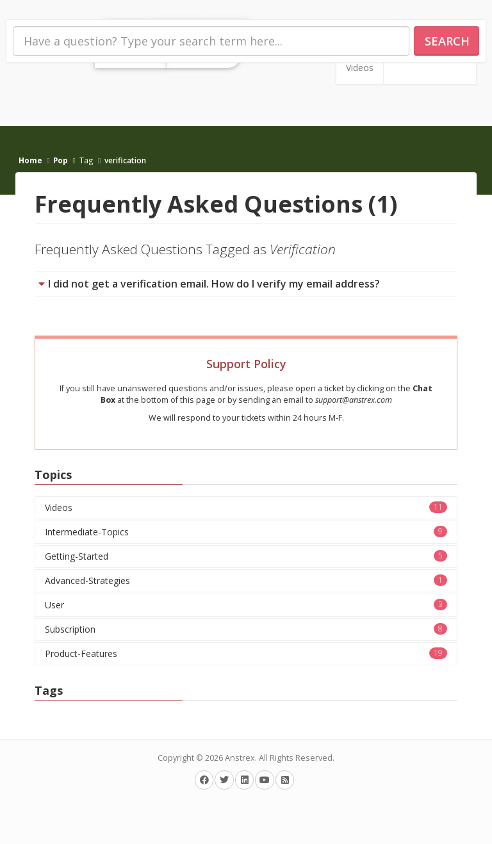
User (246, 605)
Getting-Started (246, 556)
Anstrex (240, 757)
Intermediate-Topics (246, 532)
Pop (60, 160)
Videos (359, 67)
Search (447, 41)
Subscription (246, 629)
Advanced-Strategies (246, 580)
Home (30, 160)
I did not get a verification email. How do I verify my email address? (214, 284)
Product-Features (246, 653)
